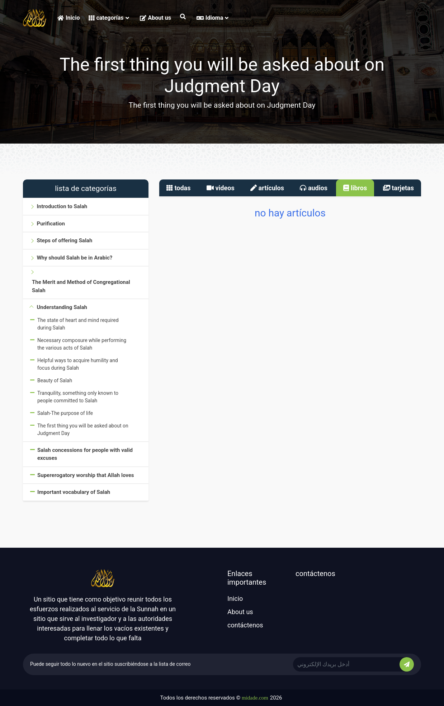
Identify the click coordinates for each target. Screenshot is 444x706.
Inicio (68, 17)
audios (313, 188)
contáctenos (245, 625)
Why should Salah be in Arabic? (74, 257)
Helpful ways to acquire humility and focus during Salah (77, 364)
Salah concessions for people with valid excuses (85, 454)
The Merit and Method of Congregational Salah (81, 286)
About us (155, 17)
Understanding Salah (62, 307)
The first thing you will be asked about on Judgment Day (82, 429)
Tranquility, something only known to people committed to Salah (77, 396)
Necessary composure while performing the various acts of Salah (81, 344)
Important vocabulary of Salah (73, 492)
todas (178, 188)
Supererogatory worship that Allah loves (85, 475)
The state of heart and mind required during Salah (78, 324)
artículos (267, 188)
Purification (51, 223)
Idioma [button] (212, 17)
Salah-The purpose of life (65, 413)
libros (355, 188)
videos (221, 188)
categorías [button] (109, 17)
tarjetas (398, 188)
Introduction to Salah (62, 206)
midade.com (255, 698)
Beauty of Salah (54, 380)
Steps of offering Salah (64, 240)
